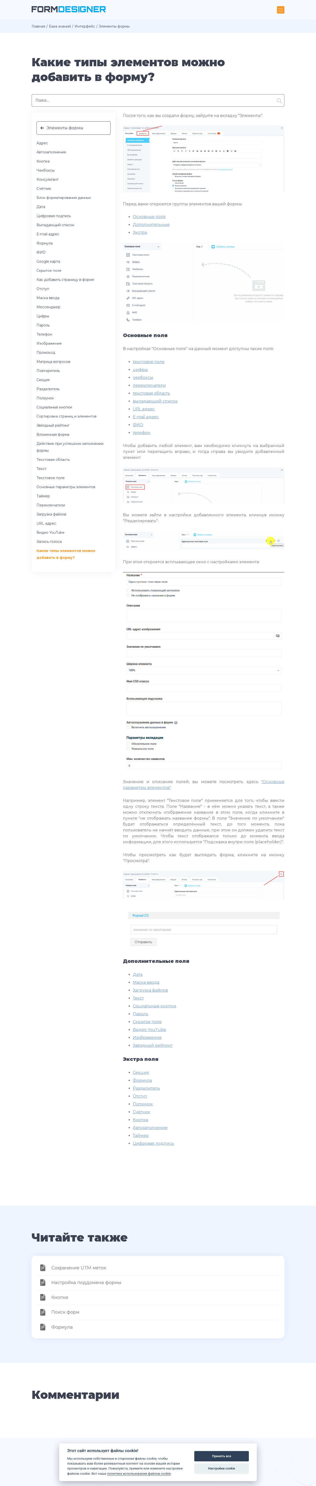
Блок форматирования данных (64, 197)
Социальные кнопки (54, 407)
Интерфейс (85, 26)
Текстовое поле (51, 478)
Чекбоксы (46, 170)
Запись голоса (49, 541)
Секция (43, 380)
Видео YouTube (50, 532)
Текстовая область (53, 459)
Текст (41, 469)
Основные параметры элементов (66, 487)
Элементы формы (65, 128)
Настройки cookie (221, 1468)
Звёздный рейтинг (53, 425)
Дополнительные (151, 224)
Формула (45, 243)
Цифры (43, 316)
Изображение (49, 343)
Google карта (48, 261)
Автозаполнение (51, 152)
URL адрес (46, 523)
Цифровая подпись (54, 216)
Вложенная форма (53, 434)
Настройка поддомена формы (86, 1282)
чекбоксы (143, 377)
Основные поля (149, 216)
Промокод (46, 352)
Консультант (48, 179)
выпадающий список (155, 401)
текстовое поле (148, 361)
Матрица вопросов (53, 361)
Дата (41, 207)
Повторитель (48, 371)
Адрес (42, 143)
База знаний (60, 26)
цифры (140, 369)
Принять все (221, 1456)
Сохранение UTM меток (78, 1268)
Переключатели (51, 505)
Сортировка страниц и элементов (67, 416)
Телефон (44, 334)
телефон (141, 432)
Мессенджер (48, 307)
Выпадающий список (55, 225)
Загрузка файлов (51, 514)
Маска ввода (48, 298)
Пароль (43, 325)
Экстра (140, 232)
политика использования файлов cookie (139, 1473)
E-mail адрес (48, 234)
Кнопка (43, 161)
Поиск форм (65, 1312)
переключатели (149, 385)
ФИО (41, 252)
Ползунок (45, 398)
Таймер (43, 496)
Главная (38, 26)
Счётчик (44, 188)
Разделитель (48, 389)
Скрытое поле (49, 270)
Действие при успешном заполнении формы (70, 447)
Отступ (43, 289)
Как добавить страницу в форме (65, 279)
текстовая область (151, 393)
